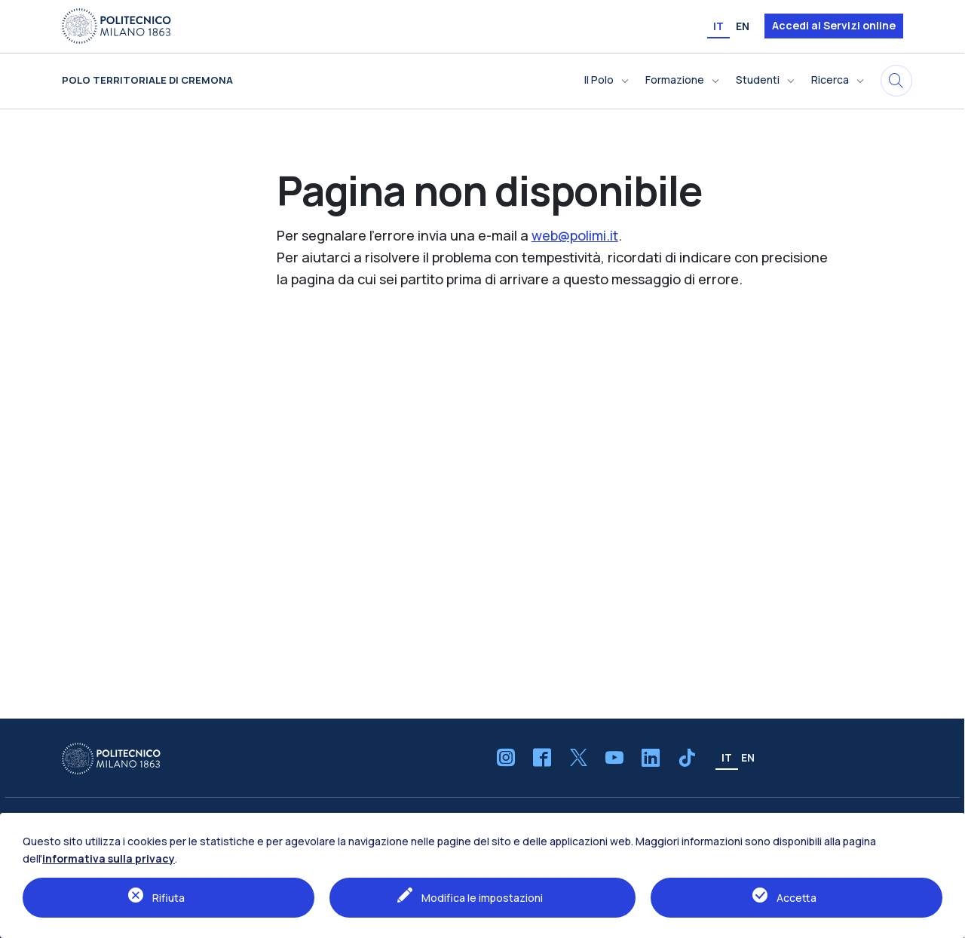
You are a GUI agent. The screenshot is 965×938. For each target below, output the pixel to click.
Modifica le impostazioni (482, 897)
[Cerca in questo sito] (896, 81)
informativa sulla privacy (108, 858)
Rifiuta (168, 897)
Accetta (796, 897)
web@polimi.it (575, 235)
